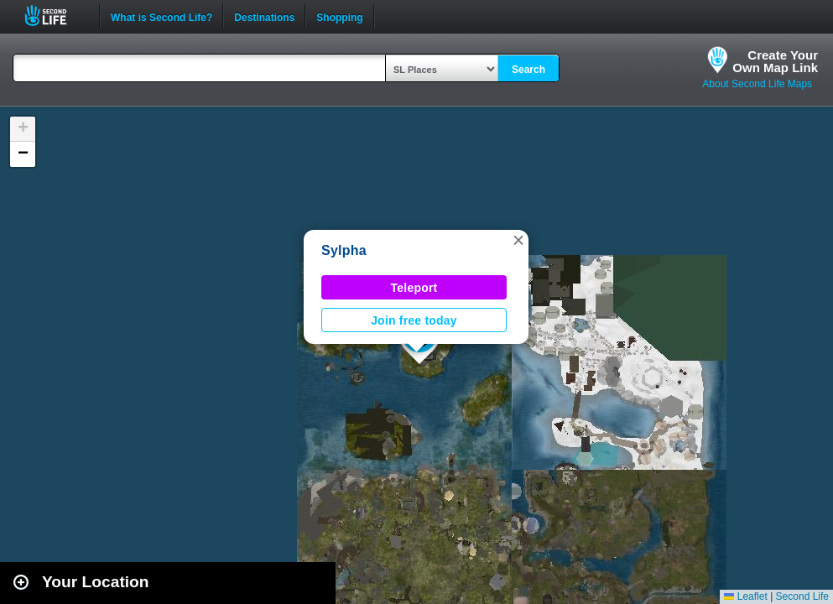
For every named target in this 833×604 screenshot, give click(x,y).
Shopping (339, 16)
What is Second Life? (161, 16)
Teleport (414, 287)
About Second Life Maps (757, 84)
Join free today (414, 320)
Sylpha (344, 250)
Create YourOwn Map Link (775, 61)
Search (528, 70)
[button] (518, 240)
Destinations (264, 16)
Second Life (54, 15)
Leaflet (745, 596)
